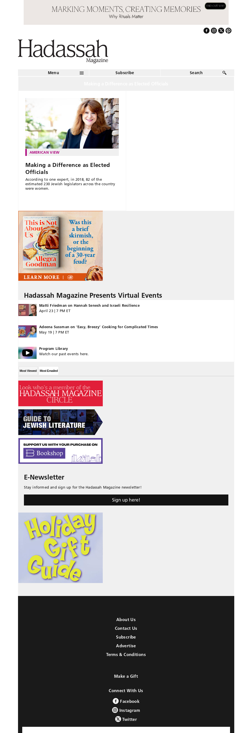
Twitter (126, 719)
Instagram (126, 710)
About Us (126, 619)
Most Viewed (28, 370)
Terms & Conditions (126, 654)
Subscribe (124, 72)
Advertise (126, 645)
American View (45, 152)
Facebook (126, 701)
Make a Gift (126, 676)
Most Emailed (49, 370)
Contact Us (126, 628)
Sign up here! (126, 500)
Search (196, 72)
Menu (53, 72)
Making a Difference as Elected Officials (67, 168)
